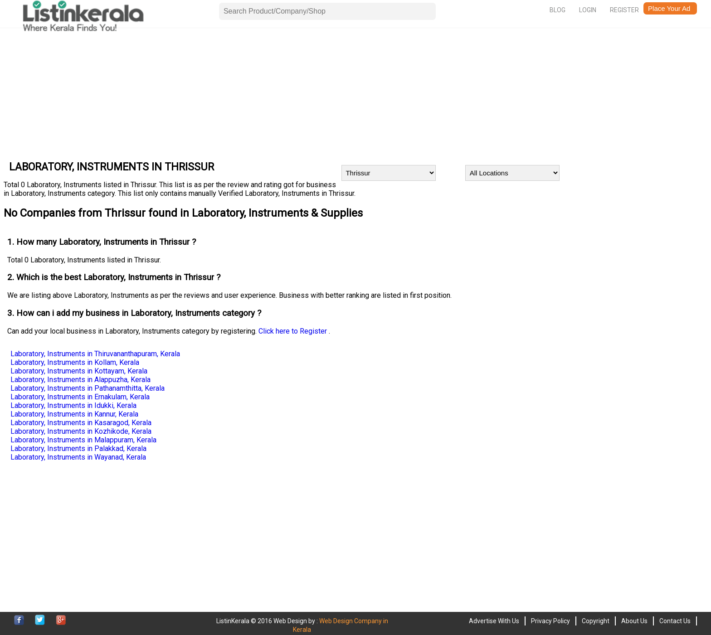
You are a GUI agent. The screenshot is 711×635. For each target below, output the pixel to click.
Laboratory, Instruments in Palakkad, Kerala (78, 448)
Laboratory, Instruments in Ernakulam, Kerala (80, 397)
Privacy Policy (550, 621)
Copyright (595, 621)
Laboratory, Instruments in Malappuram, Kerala (83, 440)
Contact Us (675, 621)
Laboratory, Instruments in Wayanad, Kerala (78, 457)
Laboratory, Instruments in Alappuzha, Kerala (80, 379)
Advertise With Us (494, 621)
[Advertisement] (276, 92)
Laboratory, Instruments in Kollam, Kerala (74, 362)
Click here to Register (293, 331)
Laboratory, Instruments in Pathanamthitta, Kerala (87, 388)
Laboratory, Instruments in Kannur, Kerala (74, 414)
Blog (557, 10)
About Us (634, 621)
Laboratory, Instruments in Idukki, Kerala (73, 405)
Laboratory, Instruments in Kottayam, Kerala (78, 371)
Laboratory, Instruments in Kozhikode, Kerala (80, 431)
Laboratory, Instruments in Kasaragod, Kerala (80, 422)
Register (624, 10)
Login (587, 10)
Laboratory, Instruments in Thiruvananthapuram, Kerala (95, 353)
